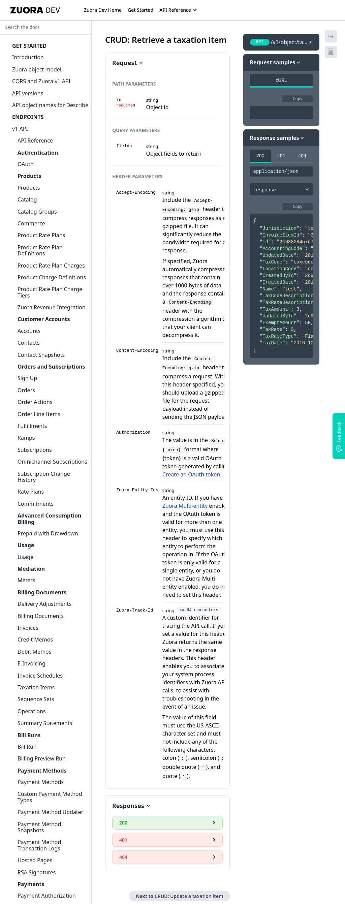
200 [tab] (260, 155)
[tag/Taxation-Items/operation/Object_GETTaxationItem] (101, 40)
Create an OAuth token (191, 469)
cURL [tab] (281, 80)
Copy (297, 98)
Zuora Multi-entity (185, 501)
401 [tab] (281, 155)
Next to (179, 889)
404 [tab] (302, 155)
